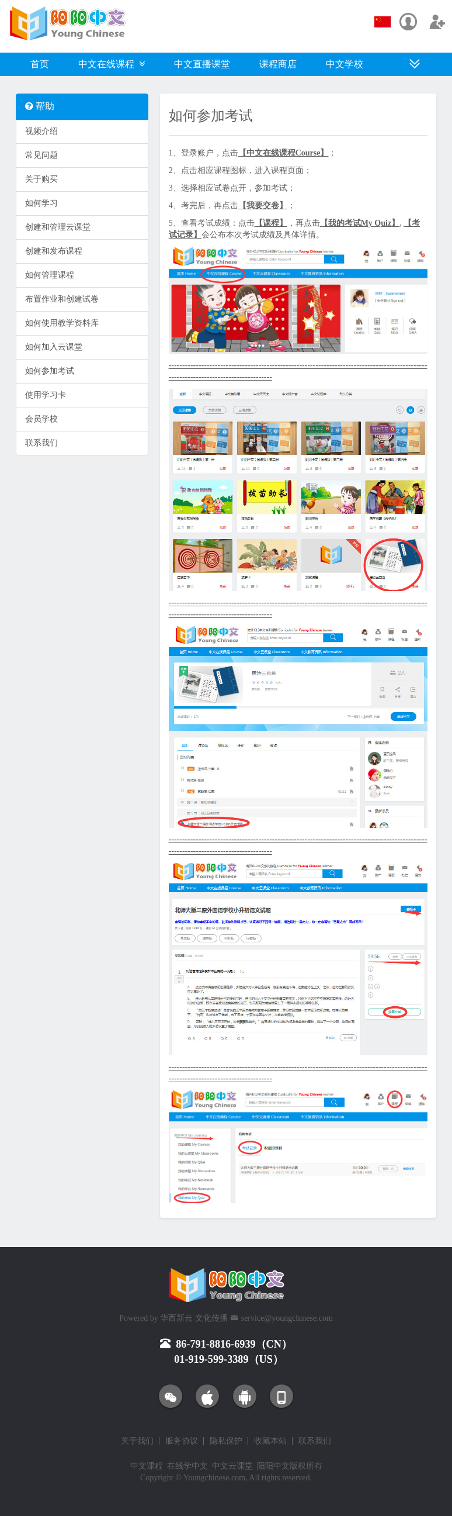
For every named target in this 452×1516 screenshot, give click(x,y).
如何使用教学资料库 (62, 323)
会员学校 (41, 419)
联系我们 (41, 442)
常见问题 (41, 155)
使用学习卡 (45, 395)
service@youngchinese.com (287, 1318)
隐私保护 (226, 1441)
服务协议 (181, 1441)
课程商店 (278, 64)
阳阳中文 (273, 1466)
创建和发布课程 (53, 251)
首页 (39, 64)
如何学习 (41, 203)
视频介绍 (41, 131)
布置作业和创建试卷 (62, 299)
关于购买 (41, 179)
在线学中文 (187, 1466)
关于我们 (137, 1441)
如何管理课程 (49, 275)
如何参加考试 (49, 371)
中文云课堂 (232, 1466)
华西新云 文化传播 (194, 1318)
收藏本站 (270, 1441)
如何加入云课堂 (53, 347)
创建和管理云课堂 (58, 227)
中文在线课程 (111, 64)
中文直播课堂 (202, 64)
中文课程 (146, 1466)
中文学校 (344, 64)
